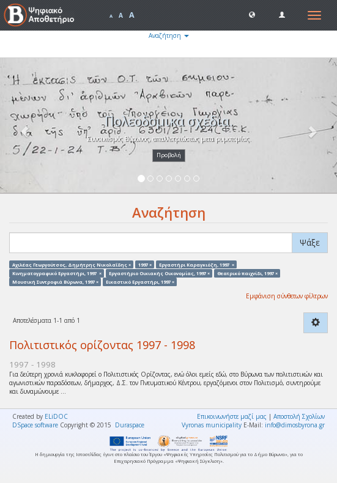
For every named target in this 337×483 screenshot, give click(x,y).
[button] (252, 14)
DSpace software (35, 425)
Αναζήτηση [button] (169, 35)
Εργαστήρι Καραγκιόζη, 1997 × (196, 264)
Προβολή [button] (169, 155)
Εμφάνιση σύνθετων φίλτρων (287, 296)
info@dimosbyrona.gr (295, 425)
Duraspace (129, 425)
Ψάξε (310, 242)
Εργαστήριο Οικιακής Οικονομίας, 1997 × (159, 273)
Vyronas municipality (212, 425)
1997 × (145, 264)
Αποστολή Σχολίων (299, 416)
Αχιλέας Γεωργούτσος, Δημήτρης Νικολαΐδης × (71, 264)
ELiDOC (56, 416)
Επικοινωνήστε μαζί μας (232, 416)
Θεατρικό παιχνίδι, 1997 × (247, 273)
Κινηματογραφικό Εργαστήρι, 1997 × (57, 273)
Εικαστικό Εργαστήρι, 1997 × (140, 282)
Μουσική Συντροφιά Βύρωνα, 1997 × (55, 282)
